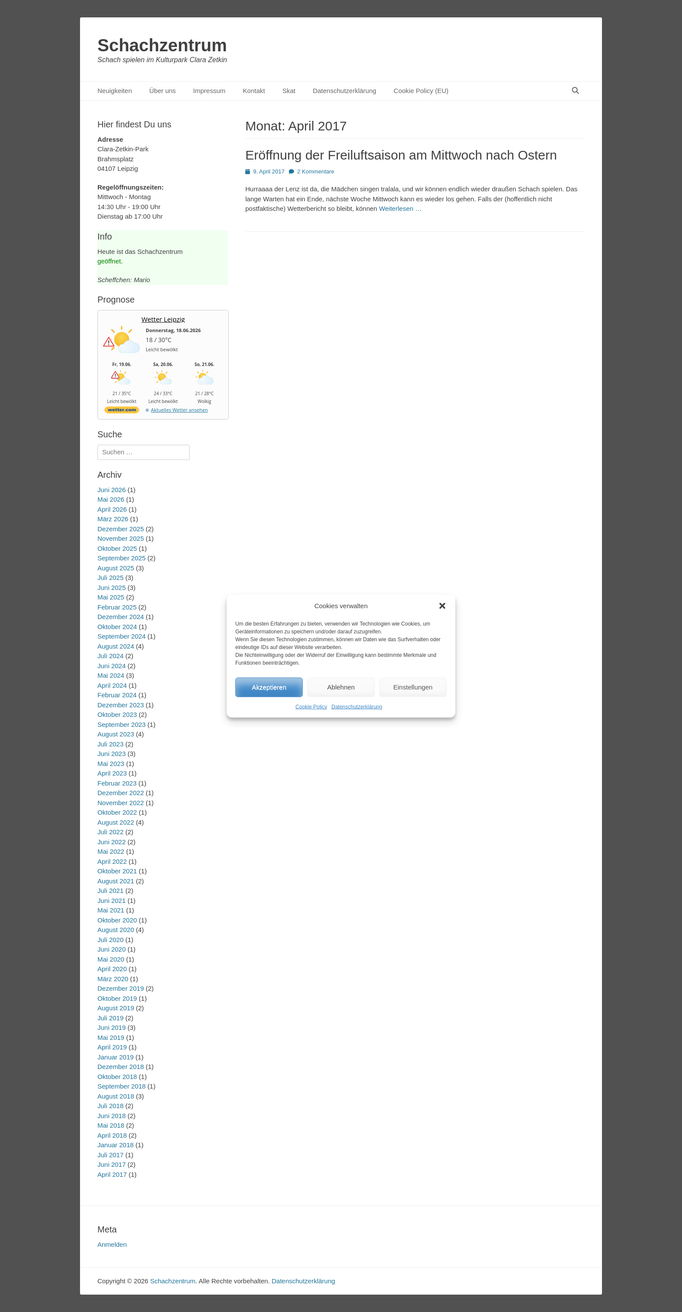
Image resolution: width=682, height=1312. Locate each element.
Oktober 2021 (117, 871)
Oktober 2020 (117, 920)
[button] (442, 606)
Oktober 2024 (117, 626)
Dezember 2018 (120, 1066)
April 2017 (112, 1174)
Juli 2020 (110, 939)
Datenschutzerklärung (356, 706)
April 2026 (112, 509)
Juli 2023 (110, 744)
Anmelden (112, 1244)
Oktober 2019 (117, 998)
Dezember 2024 (120, 616)
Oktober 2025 (117, 548)
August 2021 (115, 881)
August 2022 (115, 822)
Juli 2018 (110, 1105)
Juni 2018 (111, 1115)
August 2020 (115, 929)
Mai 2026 (110, 499)
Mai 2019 (110, 1037)
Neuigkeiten (114, 90)
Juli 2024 (110, 655)
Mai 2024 (110, 675)
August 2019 (115, 1008)
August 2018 (115, 1096)
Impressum (209, 90)
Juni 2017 (111, 1164)
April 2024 (112, 685)
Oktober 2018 (117, 1076)
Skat (288, 90)
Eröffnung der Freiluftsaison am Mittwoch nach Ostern (401, 155)
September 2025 (121, 558)
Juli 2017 (110, 1155)
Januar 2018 (115, 1145)
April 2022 (112, 861)
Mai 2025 (110, 597)
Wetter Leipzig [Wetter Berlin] (163, 319)
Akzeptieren (269, 687)
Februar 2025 (117, 607)
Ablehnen (340, 687)
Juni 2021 (111, 900)
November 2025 (120, 538)
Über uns (162, 90)
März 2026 (112, 519)
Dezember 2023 (120, 705)
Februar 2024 (117, 695)
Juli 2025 (110, 577)
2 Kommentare (315, 171)
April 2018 (112, 1135)
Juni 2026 (111, 489)
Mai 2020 (110, 959)
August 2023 (115, 734)
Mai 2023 (110, 763)
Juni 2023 (111, 753)
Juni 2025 (111, 587)
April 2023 (112, 773)
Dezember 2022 (120, 792)
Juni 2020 (111, 949)
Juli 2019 (110, 1018)
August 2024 (115, 646)
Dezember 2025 (120, 529)
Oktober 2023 (117, 714)
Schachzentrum (162, 45)
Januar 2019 (115, 1057)
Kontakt (254, 90)
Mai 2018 (110, 1125)
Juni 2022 (111, 842)
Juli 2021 (110, 890)
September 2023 (121, 724)
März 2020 (112, 978)
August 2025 (115, 568)
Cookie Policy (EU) (421, 90)
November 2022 (120, 802)
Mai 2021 (110, 910)
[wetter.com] (121, 411)
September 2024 (121, 636)
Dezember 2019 (120, 988)
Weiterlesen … (400, 208)
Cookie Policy (311, 706)
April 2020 (112, 968)
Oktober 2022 (117, 812)
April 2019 (112, 1047)
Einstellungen (412, 687)
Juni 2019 (111, 1027)
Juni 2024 (111, 665)
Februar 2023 (117, 783)
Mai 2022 (110, 851)
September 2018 (121, 1086)
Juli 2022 (110, 832)
